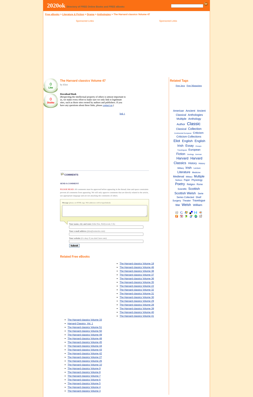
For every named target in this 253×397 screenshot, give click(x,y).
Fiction (180, 154)
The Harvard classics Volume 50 (85, 333)
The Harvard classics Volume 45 (85, 344)
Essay (189, 145)
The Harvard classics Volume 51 (85, 329)
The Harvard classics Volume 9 (84, 370)
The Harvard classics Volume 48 (85, 340)
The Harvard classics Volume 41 (137, 318)
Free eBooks (52, 14)
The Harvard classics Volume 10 (85, 367)
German (198, 154)
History (192, 163)
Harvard (182, 158)
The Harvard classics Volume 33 (85, 322)
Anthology (194, 118)
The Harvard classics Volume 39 (137, 310)
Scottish (194, 189)
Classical (181, 129)
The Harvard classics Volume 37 (137, 277)
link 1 (122, 113)
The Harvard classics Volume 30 (137, 299)
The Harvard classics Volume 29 (137, 303)
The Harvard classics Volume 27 (85, 359)
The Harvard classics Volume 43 (85, 352)
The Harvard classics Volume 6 (84, 382)
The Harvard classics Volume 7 (84, 378)
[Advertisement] (85, 50)
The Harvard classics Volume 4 (84, 389)
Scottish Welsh (185, 193)
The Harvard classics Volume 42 (85, 355)
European (194, 149)
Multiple (199, 176)
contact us (107, 105)
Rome (200, 184)
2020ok (56, 5)
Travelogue (198, 200)
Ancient (190, 110)
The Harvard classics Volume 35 (137, 284)
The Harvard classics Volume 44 (85, 348)
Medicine (196, 172)
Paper (187, 180)
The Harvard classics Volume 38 (137, 273)
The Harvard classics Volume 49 (85, 337)
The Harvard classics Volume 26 (85, 363)
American (178, 110)
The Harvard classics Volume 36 (137, 280)
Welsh (186, 205)
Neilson (178, 180)
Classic (193, 123)
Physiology (196, 180)
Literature (183, 172)
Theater (187, 200)
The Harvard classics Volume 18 (137, 265)
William (197, 204)
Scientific (182, 189)
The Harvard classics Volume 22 (137, 288)
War (177, 205)
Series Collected (185, 197)
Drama (90, 14)
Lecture (196, 168)
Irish (188, 168)
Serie (200, 193)
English (187, 141)
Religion (191, 184)
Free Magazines (194, 85)
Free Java (180, 85)
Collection (194, 128)
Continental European (183, 133)
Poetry (180, 184)
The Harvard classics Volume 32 (137, 292)
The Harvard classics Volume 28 (137, 307)
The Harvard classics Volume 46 (137, 269)
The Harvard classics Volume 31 (137, 295)
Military (189, 177)
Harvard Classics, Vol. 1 (80, 325)
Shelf (198, 197)
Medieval (178, 176)
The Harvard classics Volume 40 (137, 314)
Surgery (177, 200)
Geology (190, 154)
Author (181, 124)
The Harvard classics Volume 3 (84, 393)
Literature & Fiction (73, 14)
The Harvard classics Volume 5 (84, 385)
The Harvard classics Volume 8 (84, 374)
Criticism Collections (188, 136)
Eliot (176, 141)
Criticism (198, 132)
